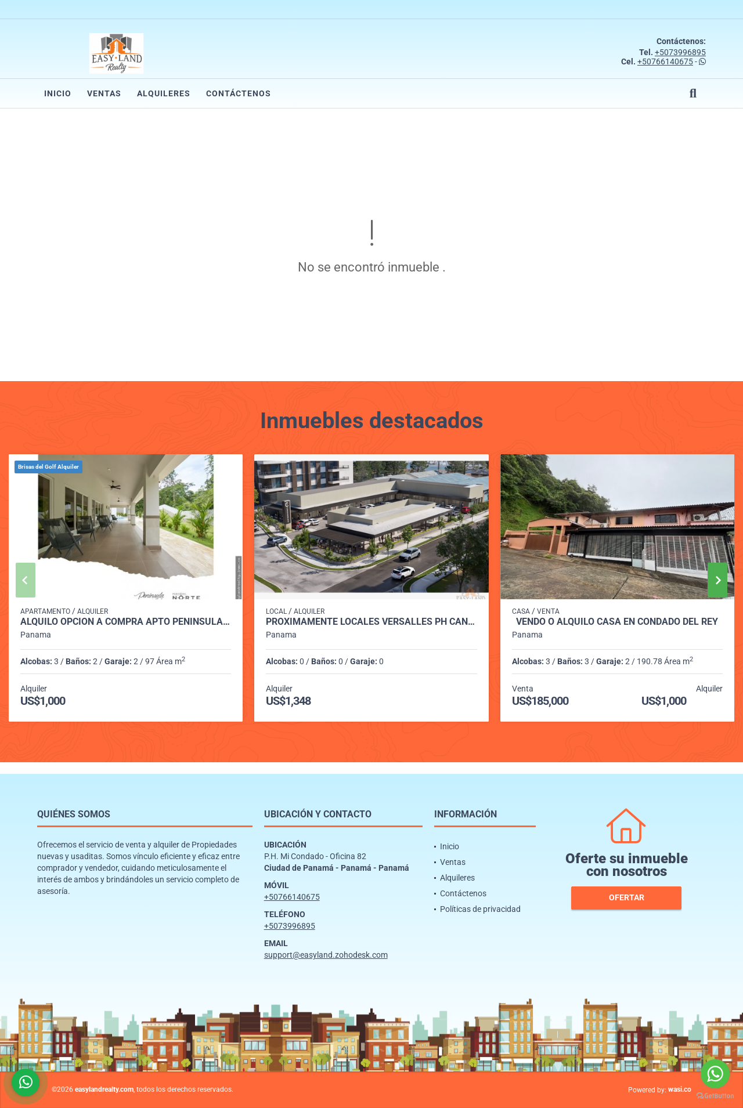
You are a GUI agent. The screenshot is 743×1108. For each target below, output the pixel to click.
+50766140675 (665, 61)
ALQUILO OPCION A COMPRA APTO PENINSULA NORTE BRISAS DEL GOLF (125, 622)
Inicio (57, 93)
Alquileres (163, 93)
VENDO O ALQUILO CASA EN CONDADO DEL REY (617, 622)
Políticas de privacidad (480, 909)
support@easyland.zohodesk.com (326, 954)
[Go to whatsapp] (715, 1073)
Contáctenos (238, 93)
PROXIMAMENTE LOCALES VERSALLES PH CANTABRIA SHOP (371, 622)
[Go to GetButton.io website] (715, 1096)
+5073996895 (680, 52)
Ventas (104, 93)
